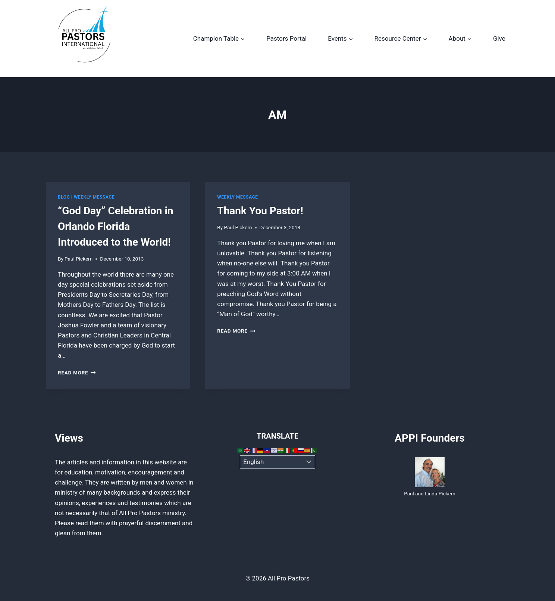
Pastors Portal (286, 38)
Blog (64, 197)
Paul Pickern (78, 259)
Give (499, 38)
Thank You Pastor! (260, 211)
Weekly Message (94, 197)
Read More (77, 373)
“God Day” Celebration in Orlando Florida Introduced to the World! (115, 226)
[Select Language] (278, 462)
